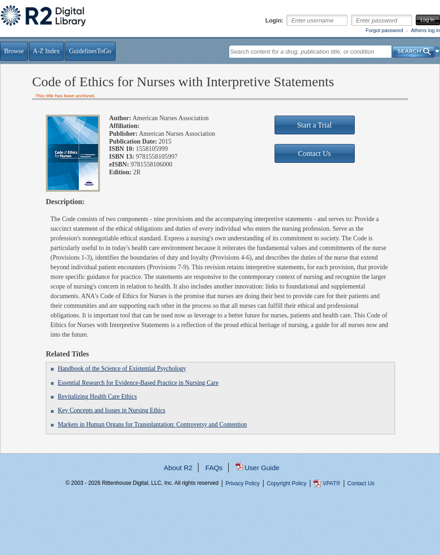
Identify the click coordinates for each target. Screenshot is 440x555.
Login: (274, 20)
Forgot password (384, 30)
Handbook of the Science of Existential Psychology (122, 368)
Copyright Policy (287, 483)
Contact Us (360, 483)
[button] (437, 51)
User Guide (262, 468)
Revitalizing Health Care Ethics (97, 396)
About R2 (178, 468)
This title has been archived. (65, 95)
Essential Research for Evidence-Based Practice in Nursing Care (138, 382)
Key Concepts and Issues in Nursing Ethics (111, 410)
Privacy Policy (243, 483)
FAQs (214, 468)
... (220, 516)
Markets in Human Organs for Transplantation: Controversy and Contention (152, 424)
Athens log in (425, 30)
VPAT (331, 483)
